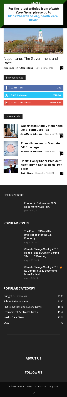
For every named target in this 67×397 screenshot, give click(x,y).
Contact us (40, 386)
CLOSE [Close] (33, 2)
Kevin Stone (27, 173)
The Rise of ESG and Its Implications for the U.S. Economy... (38, 235)
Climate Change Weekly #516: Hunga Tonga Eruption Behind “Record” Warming (41, 253)
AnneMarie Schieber (31, 134)
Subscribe (55, 102)
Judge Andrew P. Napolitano (18, 67)
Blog (29, 386)
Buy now (53, 386)
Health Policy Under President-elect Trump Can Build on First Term (42, 165)
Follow (57, 95)
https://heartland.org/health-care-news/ (33, 18)
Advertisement (16, 386)
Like (59, 87)
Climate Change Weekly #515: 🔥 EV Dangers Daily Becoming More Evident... (43, 271)
